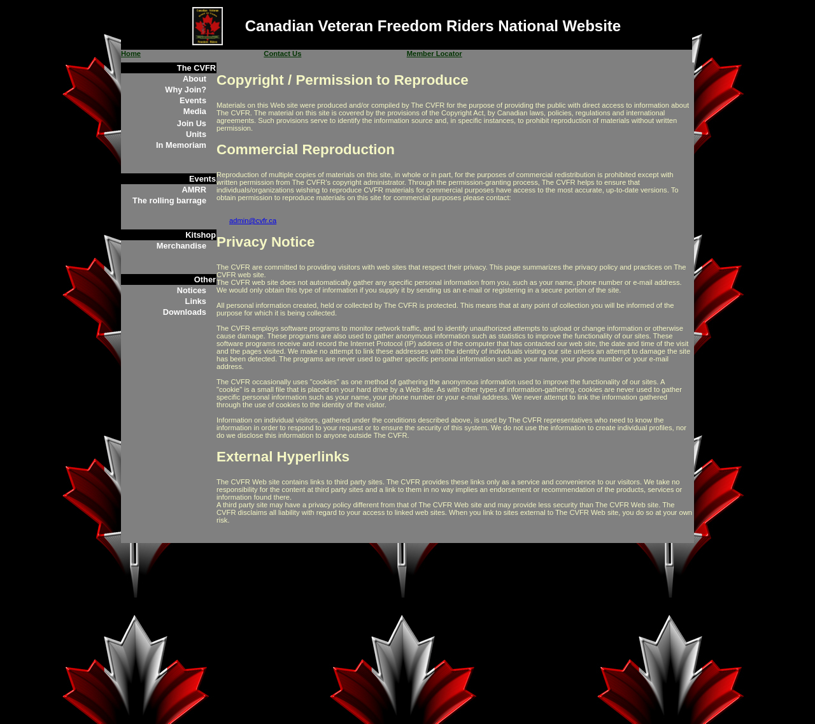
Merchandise (181, 245)
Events (193, 100)
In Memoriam (181, 145)
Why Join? (185, 89)
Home (131, 53)
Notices (191, 290)
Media (194, 111)
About (194, 78)
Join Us (191, 123)
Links (195, 301)
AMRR (194, 189)
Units (196, 134)
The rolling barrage (169, 200)
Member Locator (434, 53)
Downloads (184, 312)
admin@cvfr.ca (252, 220)
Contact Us (282, 53)
